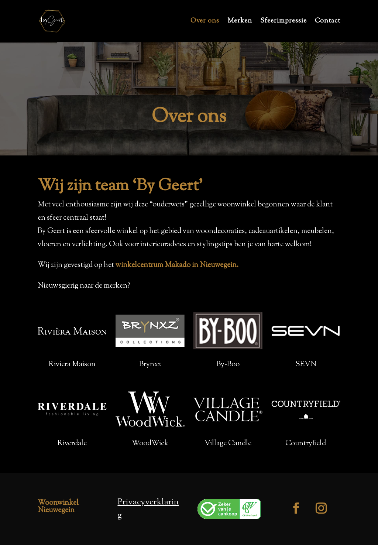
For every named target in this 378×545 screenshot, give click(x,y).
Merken (239, 22)
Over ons (204, 22)
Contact (327, 22)
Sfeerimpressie (283, 22)
